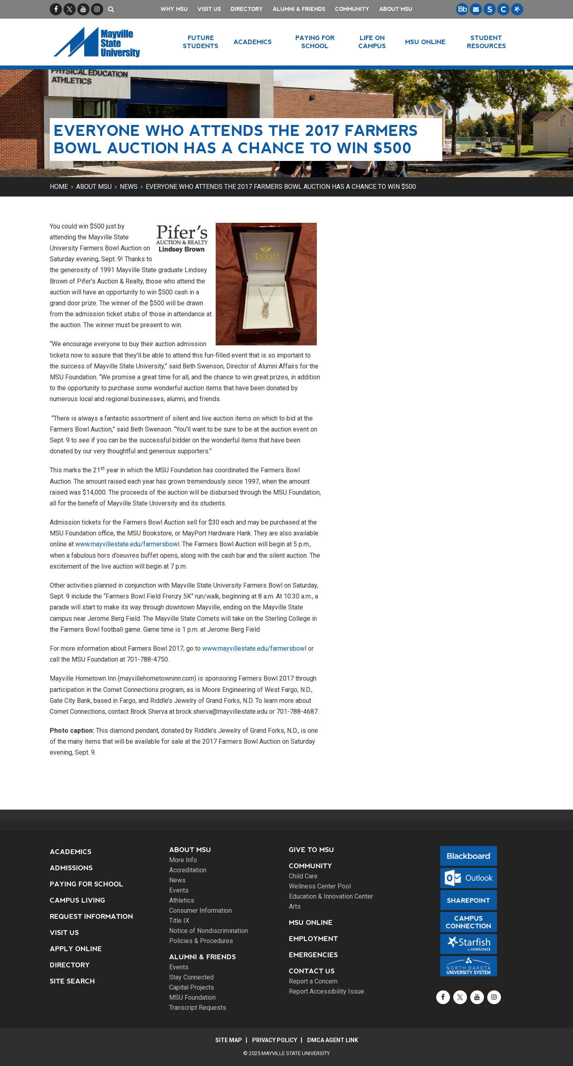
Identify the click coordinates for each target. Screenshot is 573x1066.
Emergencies (313, 955)
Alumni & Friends (299, 9)
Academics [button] (252, 41)
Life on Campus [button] (372, 41)
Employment (313, 939)
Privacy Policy (274, 1040)
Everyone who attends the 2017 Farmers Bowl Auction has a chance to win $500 (281, 186)
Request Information (91, 916)
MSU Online (311, 922)
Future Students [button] (201, 41)
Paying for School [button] (315, 41)
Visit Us (209, 9)
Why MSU (174, 9)
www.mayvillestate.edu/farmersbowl (127, 544)
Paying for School (86, 884)
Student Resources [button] (486, 41)
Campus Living (77, 900)
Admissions (71, 868)
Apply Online (76, 949)
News (129, 186)
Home (59, 186)
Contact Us (312, 971)
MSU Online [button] (425, 41)
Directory (247, 9)
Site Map (228, 1040)
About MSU (395, 9)
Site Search (72, 981)
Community (352, 9)
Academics (70, 852)
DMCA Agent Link (332, 1040)
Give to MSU (311, 850)
